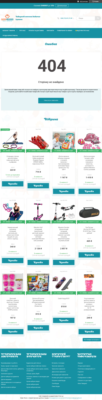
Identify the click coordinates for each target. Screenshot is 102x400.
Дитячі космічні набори (8, 387)
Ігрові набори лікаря (33, 381)
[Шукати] (98, 18)
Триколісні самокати (51, 100)
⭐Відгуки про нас (82, 30)
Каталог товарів (9, 30)
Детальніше (62, 6)
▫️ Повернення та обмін (84, 377)
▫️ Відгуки (80, 363)
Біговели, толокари (58, 363)
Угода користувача (10, 35)
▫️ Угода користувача (83, 366)
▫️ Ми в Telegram (82, 383)
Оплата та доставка (36, 30)
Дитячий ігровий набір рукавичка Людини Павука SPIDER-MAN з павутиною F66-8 (38, 160)
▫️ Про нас (80, 374)
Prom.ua (61, 396)
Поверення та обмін (64, 30)
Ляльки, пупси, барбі (33, 373)
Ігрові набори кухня (33, 384)
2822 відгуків (84, 1)
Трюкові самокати (58, 366)
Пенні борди (56, 386)
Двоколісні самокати (59, 372)
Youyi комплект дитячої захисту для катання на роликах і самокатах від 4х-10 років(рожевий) (89, 304)
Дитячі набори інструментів (10, 376)
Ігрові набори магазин (33, 387)
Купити (12, 184)
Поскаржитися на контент (57, 398)
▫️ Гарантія (80, 372)
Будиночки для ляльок (34, 363)
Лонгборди (55, 383)
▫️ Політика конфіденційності (86, 369)
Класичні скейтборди (58, 380)
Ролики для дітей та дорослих (61, 377)
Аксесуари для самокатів (60, 374)
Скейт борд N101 (64, 298)
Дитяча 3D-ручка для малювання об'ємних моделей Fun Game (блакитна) (38, 302)
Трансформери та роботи (9, 363)
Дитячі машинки (6, 379)
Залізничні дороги (7, 373)
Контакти (50, 30)
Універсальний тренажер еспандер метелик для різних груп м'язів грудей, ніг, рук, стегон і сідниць (13, 233)
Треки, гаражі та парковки (9, 366)
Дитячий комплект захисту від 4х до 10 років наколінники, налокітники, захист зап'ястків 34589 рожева (13, 304)
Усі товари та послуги (91, 340)
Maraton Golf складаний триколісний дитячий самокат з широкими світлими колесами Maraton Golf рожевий (38, 234)
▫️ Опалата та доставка (84, 380)
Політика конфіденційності (74, 398)
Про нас (22, 30)
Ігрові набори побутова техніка (36, 366)
